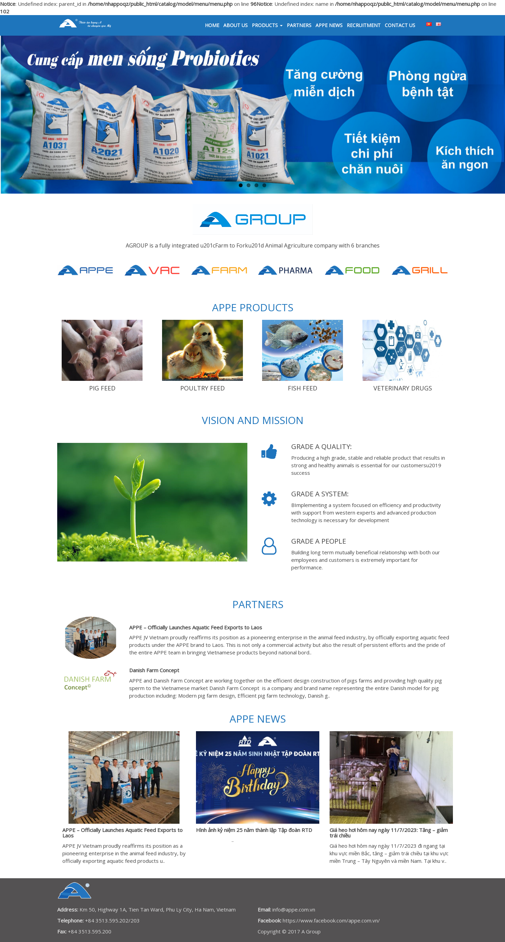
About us (235, 25)
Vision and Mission (253, 420)
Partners (299, 25)
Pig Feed (102, 388)
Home (212, 25)
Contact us (400, 25)
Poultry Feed (202, 388)
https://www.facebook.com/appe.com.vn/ (331, 920)
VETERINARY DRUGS (402, 388)
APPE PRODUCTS (252, 307)
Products (267, 25)
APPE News (329, 25)
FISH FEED (302, 388)
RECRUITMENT (364, 25)
